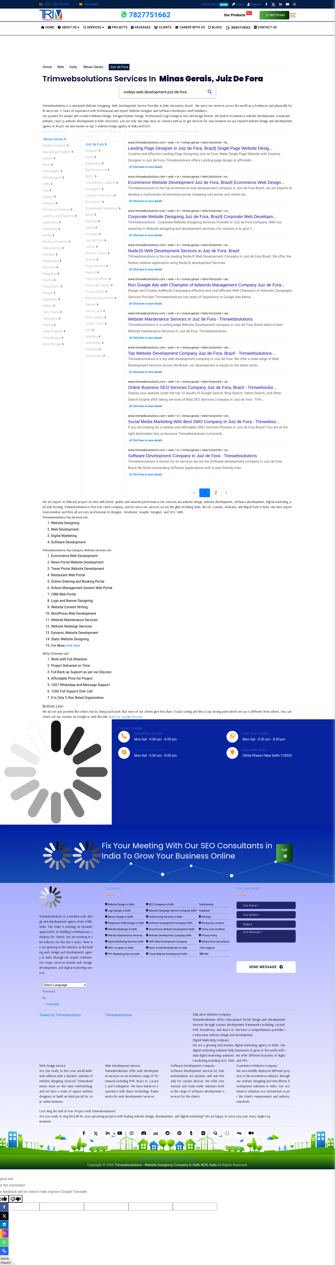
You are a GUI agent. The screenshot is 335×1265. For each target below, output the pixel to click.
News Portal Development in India (166, 947)
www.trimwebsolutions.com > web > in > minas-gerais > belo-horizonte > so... (179, 450)
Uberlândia (94, 343)
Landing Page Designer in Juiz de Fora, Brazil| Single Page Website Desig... (200, 148)
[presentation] (265, 953)
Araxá (90, 157)
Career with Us (190, 27)
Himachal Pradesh (57, 210)
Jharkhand (52, 222)
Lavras (91, 247)
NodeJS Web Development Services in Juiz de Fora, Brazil (183, 250)
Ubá (89, 330)
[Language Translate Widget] (65, 985)
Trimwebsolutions (118, 1015)
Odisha (49, 280)
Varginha (93, 349)
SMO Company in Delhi (119, 947)
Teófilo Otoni (95, 324)
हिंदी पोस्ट (204, 954)
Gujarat (49, 197)
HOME (47, 27)
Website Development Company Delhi (168, 935)
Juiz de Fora (95, 144)
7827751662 (275, 15)
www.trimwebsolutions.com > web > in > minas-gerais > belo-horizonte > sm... (179, 416)
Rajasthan (51, 299)
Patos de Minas (98, 279)
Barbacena (94, 163)
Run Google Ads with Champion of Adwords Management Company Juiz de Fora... (206, 285)
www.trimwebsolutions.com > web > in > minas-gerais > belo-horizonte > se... (179, 381)
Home (47, 67)
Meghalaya (52, 261)
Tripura (49, 325)
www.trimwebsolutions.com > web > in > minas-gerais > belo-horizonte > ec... (179, 176)
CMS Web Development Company (166, 941)
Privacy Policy (208, 935)
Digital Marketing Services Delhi (124, 941)
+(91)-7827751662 (54, 4)
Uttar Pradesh (54, 331)
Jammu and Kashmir (59, 216)
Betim (91, 176)
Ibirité (90, 215)
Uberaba (92, 336)
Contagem (94, 189)
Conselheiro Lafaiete (101, 183)
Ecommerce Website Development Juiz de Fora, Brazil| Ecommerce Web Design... (206, 182)
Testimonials (206, 904)
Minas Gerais (92, 67)
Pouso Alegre (96, 292)
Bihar (48, 165)
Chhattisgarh (53, 178)
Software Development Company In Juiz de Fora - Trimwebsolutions (192, 455)
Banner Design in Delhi (119, 916)
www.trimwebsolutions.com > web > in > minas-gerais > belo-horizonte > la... (178, 142)
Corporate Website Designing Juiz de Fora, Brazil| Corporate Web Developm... (202, 216)
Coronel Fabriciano (100, 195)
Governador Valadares (102, 208)
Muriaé (91, 260)
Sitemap (205, 916)
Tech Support (207, 947)
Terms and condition (212, 929)
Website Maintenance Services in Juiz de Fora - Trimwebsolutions (190, 319)
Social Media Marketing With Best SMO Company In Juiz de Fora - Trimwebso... (204, 421)
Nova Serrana (96, 266)
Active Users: (214, 4)
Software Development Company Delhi (169, 923)
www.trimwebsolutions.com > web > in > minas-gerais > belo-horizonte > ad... (179, 279)
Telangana (51, 319)
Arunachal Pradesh (58, 152)
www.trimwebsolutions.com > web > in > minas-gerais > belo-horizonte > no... (179, 245)
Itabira (91, 228)
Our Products (238, 15)
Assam (49, 158)
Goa (47, 190)
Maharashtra (53, 248)
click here (73, 645)
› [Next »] (226, 492)
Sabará (91, 304)
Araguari (92, 151)
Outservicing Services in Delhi (164, 916)
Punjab (49, 293)
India (73, 67)
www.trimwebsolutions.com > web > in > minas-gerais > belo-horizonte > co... (179, 211)
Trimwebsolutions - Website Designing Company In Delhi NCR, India (166, 1165)
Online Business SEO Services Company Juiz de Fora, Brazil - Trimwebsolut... (202, 387)
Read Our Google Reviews (126, 717)
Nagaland (51, 274)
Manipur (50, 254)
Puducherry (52, 286)
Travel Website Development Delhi (166, 954)
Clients (162, 27)
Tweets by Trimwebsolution (60, 1015)
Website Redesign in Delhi (121, 929)
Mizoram (50, 267)
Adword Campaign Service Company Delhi (171, 910)
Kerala (48, 235)
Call (284, 853)
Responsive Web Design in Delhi (124, 923)
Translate (51, 1004)
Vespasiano (95, 356)
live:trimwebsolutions (150, 750)
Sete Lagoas (95, 317)
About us (69, 27)
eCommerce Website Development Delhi (170, 929)
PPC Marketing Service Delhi (122, 954)
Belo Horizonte (97, 170)
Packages (141, 27)
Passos (92, 272)
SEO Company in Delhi (160, 904)
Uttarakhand (53, 338)
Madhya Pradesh (56, 242)
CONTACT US (265, 27)
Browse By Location (211, 923)
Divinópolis (94, 202)
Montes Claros (97, 253)
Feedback (204, 910)
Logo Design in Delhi (118, 910)
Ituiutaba (93, 234)
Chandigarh (52, 171)
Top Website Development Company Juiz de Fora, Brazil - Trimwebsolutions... (201, 353)
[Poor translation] (15, 1199)
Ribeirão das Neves (100, 298)
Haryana (50, 203)
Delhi (47, 184)
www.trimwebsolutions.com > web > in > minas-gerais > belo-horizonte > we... (179, 313)
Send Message (266, 967)
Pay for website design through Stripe (167, 1159)
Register (254, 4)
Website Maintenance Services (124, 935)
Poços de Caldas (99, 285)
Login (237, 4)
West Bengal (53, 344)
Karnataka (51, 229)
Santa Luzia (95, 311)
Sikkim (49, 306)
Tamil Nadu (52, 312)
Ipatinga (92, 221)
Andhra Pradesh (56, 146)
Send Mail (88, 4)
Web (60, 67)
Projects (118, 27)
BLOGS (215, 27)
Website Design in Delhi (119, 904)
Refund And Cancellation (214, 941)
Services (93, 27)
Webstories (237, 28)
